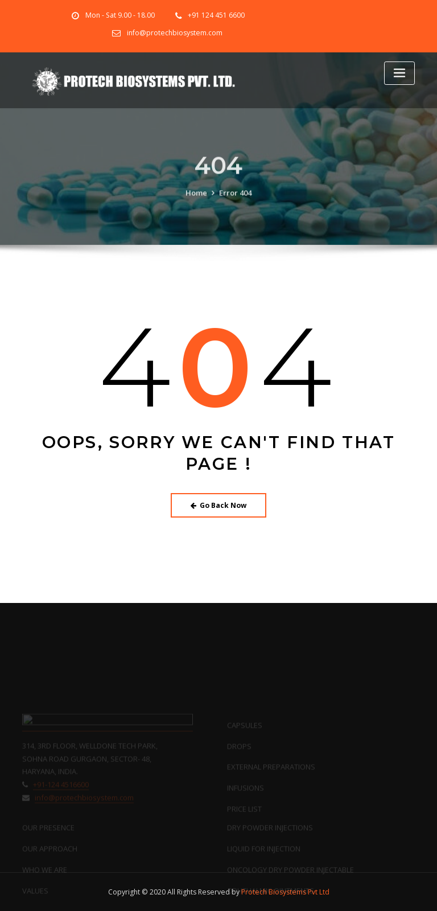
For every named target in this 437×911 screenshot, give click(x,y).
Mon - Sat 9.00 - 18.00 (120, 15)
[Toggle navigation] (399, 73)
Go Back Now (219, 505)
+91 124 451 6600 (216, 15)
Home (196, 201)
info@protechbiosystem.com (174, 33)
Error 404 (235, 201)
